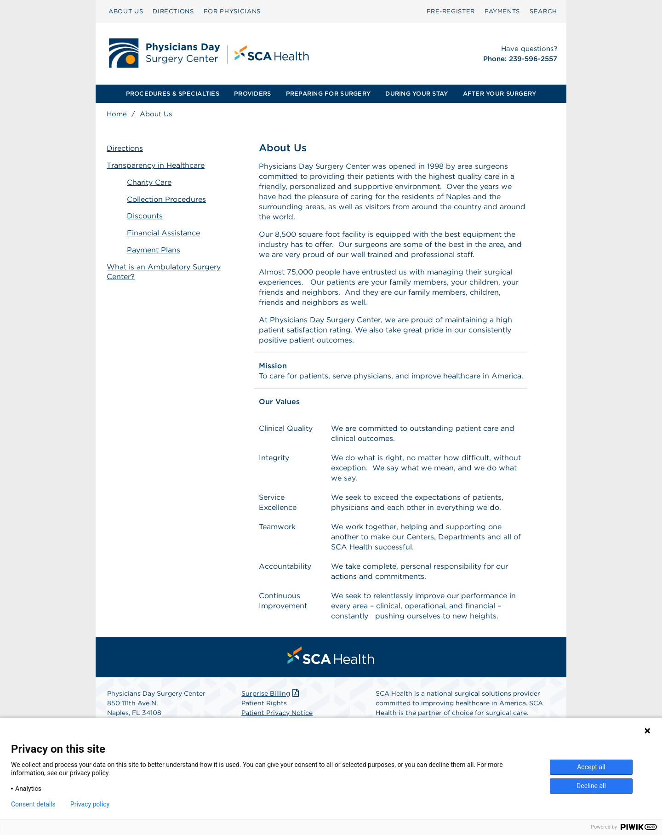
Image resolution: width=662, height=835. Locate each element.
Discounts (145, 216)
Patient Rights (264, 703)
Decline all (591, 785)
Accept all (591, 767)
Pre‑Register (451, 11)
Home (117, 114)
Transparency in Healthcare (156, 165)
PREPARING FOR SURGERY (328, 93)
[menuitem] (126, 11)
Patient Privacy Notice (277, 712)
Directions (125, 148)
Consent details (33, 804)
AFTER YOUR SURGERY (499, 93)
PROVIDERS (252, 93)
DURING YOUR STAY (416, 93)
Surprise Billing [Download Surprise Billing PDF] (271, 693)
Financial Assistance (163, 233)
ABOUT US (125, 11)
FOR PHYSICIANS (232, 11)
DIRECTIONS (173, 11)
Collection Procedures (166, 199)
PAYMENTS (502, 11)
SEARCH (543, 11)
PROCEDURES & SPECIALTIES (172, 93)
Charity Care (149, 182)
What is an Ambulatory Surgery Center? (164, 272)
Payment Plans (153, 250)
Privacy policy (89, 804)
